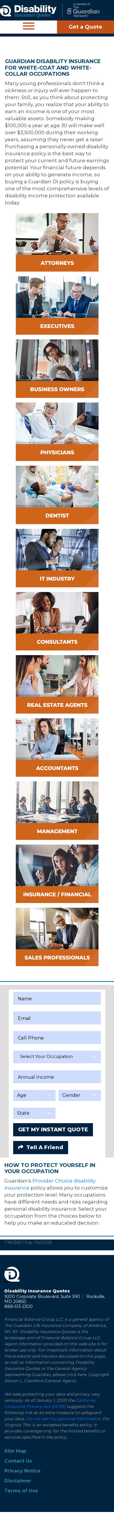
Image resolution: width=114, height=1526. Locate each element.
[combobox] (57, 1057)
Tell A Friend (40, 1147)
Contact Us (18, 1461)
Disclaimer (17, 1481)
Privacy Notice (22, 1471)
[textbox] (57, 1056)
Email (24, 1018)
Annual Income (36, 1077)
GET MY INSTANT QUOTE (53, 1129)
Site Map (15, 1451)
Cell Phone (31, 1038)
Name (25, 999)
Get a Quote (85, 27)
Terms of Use (21, 1491)
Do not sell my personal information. (63, 1418)
